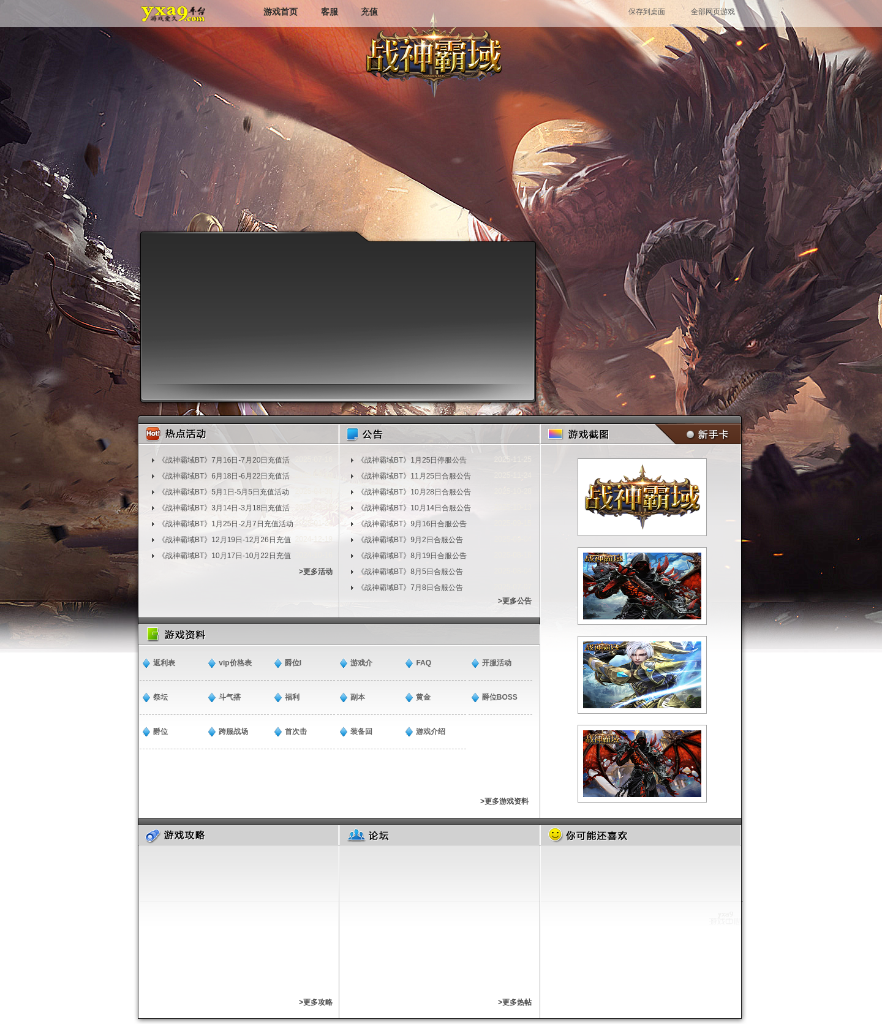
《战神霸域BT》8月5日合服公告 (410, 571)
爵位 (160, 731)
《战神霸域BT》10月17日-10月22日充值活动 (224, 555)
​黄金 (423, 697)
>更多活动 (316, 571)
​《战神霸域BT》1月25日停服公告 (412, 460)
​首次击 (296, 731)
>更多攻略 (316, 1002)
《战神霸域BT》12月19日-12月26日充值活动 (224, 539)
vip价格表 (235, 663)
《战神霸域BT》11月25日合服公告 (414, 476)
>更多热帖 (515, 1002)
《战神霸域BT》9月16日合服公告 (412, 524)
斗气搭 (230, 697)
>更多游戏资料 (504, 801)
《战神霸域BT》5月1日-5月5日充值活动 (223, 492)
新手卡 (695, 434)
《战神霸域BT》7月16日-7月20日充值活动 (224, 460)
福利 (292, 697)
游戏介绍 (430, 731)
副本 (357, 697)
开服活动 (496, 663)
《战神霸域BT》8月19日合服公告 (412, 555)
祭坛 (160, 697)
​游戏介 (361, 663)
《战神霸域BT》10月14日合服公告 (414, 508)
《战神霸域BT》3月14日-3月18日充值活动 (224, 508)
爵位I (293, 663)
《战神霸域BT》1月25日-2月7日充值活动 (225, 524)
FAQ (423, 663)
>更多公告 (515, 601)
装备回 (361, 731)
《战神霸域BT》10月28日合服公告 (414, 492)
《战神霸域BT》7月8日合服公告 (410, 587)
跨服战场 (233, 731)
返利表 (164, 663)
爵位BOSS (500, 697)
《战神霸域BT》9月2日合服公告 (410, 539)
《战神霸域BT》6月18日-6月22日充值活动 (224, 476)
